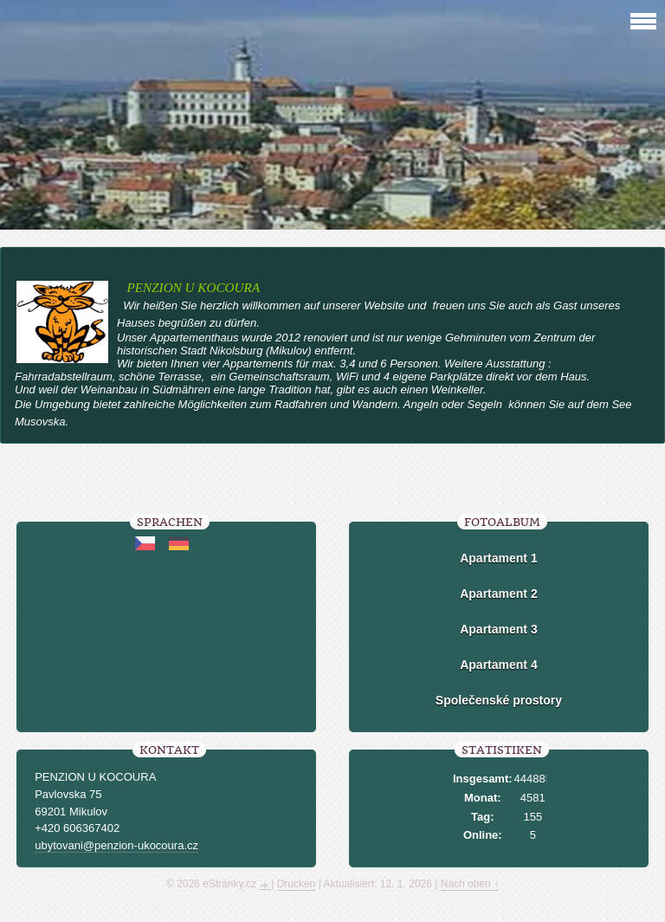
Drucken (296, 884)
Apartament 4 (498, 665)
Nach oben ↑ (470, 884)
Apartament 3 (498, 629)
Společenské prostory (499, 700)
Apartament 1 (498, 558)
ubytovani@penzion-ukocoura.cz (116, 845)
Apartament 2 (498, 594)
